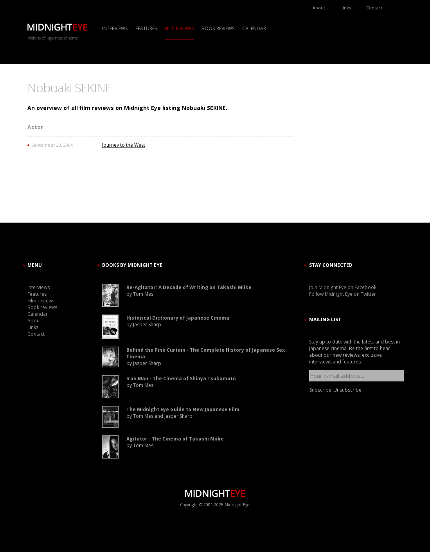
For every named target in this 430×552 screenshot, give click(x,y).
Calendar (254, 28)
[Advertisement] (332, 151)
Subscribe (320, 390)
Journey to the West (123, 145)
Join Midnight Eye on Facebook (342, 287)
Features (146, 28)
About (319, 8)
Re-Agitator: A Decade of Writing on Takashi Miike (189, 287)
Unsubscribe (347, 390)
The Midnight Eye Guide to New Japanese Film (182, 409)
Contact (374, 8)
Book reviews (218, 28)
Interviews (115, 28)
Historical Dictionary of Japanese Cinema (177, 318)
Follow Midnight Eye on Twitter (342, 294)
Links (345, 8)
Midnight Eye (237, 504)
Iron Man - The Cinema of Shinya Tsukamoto (181, 378)
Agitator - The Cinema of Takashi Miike (175, 438)
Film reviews (179, 28)
